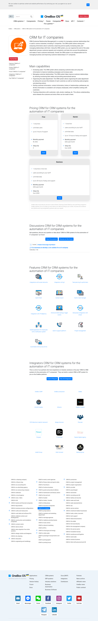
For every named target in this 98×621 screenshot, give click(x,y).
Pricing (40, 21)
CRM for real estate (71, 492)
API (72, 21)
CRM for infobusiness (44, 503)
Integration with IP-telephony (39, 313)
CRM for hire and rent (44, 495)
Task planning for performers (80, 282)
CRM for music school (44, 522)
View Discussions (51, 239)
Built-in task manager (80, 298)
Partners (79, 575)
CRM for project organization (74, 484)
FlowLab (80, 422)
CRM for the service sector (73, 529)
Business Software (51, 589)
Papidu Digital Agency (80, 437)
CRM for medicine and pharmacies (48, 520)
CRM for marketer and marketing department (47, 514)
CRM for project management (74, 482)
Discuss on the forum (66, 239)
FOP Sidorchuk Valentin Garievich (39, 422)
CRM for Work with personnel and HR (76, 542)
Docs (67, 21)
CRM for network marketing (46, 525)
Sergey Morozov (59, 422)
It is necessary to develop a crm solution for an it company (48, 248)
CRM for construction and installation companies (21, 520)
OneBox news (80, 584)
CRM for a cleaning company (19, 479)
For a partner (48, 24)
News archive (80, 578)
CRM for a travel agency (17, 495)
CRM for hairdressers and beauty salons (49, 492)
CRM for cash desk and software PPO (21, 513)
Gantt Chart (38, 298)
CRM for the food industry (73, 524)
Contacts (80, 21)
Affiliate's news (81, 581)
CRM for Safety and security (73, 498)
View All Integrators (66, 379)
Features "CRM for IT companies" (14, 64)
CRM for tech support (72, 516)
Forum (48, 21)
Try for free (13, 59)
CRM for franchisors (44, 484)
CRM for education (16, 538)
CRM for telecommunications (74, 518)
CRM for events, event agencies (47, 479)
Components (31, 21)
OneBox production (59, 391)
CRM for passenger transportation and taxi (49, 536)
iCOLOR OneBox (38, 407)
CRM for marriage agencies (46, 517)
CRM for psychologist (72, 490)
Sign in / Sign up (84, 16)
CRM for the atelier (71, 521)
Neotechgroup (80, 452)
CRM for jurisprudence (45, 510)
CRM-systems (18, 21)
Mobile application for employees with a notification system (39, 330)
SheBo (80, 391)
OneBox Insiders (80, 407)
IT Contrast (59, 437)
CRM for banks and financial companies (22, 503)
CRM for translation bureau (73, 531)
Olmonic (59, 407)
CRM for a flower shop (17, 482)
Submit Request (52, 379)
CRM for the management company (75, 526)
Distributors (64, 581)
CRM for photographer (45, 540)
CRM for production (71, 479)
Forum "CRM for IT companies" (17, 71)
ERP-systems (49, 578)
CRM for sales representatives (74, 503)
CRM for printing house (45, 542)
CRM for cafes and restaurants (19, 510)
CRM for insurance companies (47, 505)
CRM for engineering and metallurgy (20, 541)
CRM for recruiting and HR (73, 495)
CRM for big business (16, 505)
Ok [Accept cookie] (88, 4)
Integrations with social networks (39, 282)
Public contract (81, 587)
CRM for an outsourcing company (20, 490)
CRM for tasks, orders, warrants (74, 513)
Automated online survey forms (38, 346)
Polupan (38, 437)
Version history (34, 581)
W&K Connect (59, 452)
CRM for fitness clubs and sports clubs (49, 482)
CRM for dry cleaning (16, 536)
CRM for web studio (71, 537)
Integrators (64, 578)
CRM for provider (70, 487)
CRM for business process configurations (22, 508)
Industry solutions (50, 581)
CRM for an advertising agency (19, 487)
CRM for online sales (44, 533)
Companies (58, 21)
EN (11, 16)
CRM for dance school (17, 526)
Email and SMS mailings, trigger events (59, 313)
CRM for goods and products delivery (49, 490)
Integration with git (59, 282)
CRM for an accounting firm (18, 484)
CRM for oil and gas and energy (47, 530)
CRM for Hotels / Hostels (45, 500)
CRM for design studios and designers (21, 533)
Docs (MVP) (64, 575)
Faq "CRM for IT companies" (16, 78)
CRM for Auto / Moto (16, 498)
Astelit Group (38, 452)
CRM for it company (44, 508)
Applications (33, 575)
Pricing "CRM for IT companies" (14, 68)
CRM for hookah (43, 498)
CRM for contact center (17, 524)
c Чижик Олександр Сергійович (46, 244)
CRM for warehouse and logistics (75, 534)
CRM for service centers (72, 508)
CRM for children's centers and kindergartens (19, 516)
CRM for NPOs (42, 528)
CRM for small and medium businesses (76, 510)
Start (43, 153)
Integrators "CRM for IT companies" (15, 74)
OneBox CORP (39, 391)
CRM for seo (69, 505)
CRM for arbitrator (16, 492)
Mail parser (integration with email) (80, 313)
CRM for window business (73, 539)
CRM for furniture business (46, 487)
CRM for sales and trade (72, 500)
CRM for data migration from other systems (20, 530)
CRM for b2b (14, 500)
